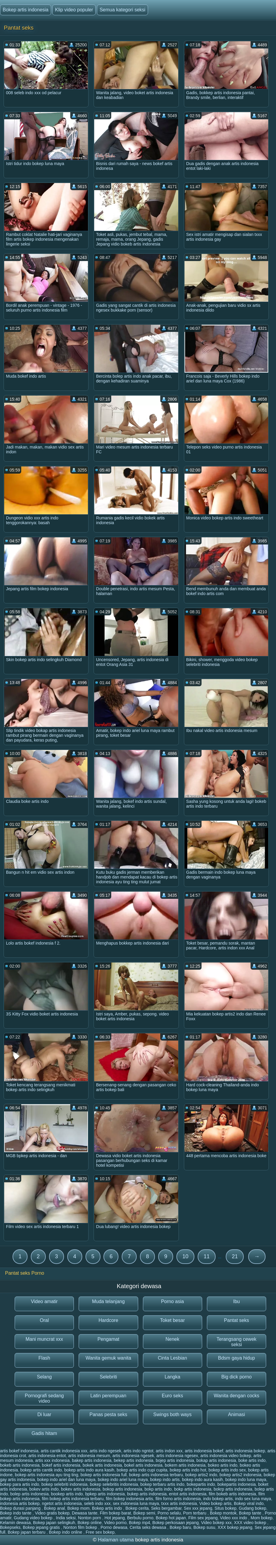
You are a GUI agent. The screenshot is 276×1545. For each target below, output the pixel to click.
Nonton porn (90, 1517)
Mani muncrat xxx (44, 1339)
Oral (44, 1320)
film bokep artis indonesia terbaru (72, 1498)
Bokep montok (223, 1513)
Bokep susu (204, 1527)
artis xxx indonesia (52, 1460)
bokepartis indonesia (236, 1484)
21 (235, 1256)
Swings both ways (172, 1414)
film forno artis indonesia (178, 1498)
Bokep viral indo (249, 1503)
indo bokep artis (218, 1498)
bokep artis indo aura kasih (89, 1470)
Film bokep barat (115, 1513)
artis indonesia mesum (89, 1455)
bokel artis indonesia (143, 1465)
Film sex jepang (203, 1517)
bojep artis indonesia (175, 1460)
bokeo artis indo (222, 1465)
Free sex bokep (100, 1532)
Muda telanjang (108, 1301)
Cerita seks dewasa (148, 1527)
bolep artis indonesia (29, 1493)
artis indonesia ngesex (177, 1455)
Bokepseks (10, 1527)
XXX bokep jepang (235, 1527)
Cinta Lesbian (172, 1358)
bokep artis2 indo (201, 1474)
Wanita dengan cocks (236, 1395)
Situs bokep (226, 1508)
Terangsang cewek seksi (236, 1342)
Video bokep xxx (216, 1522)
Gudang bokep (252, 1508)
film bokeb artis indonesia (232, 1493)
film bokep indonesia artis (129, 1498)
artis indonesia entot (47, 1455)
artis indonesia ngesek (133, 1455)
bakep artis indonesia (91, 1460)
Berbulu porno (140, 1517)
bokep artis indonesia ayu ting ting (46, 1474)
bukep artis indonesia (147, 1493)
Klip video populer (74, 9)
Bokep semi (144, 1513)
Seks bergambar (166, 1508)
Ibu (236, 1301)
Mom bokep (261, 1517)
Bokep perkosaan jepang (176, 1522)
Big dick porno (236, 1376)
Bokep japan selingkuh (54, 1522)
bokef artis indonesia (61, 1465)
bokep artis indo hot (188, 1470)
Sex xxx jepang (198, 1508)
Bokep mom (78, 1508)
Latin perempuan (108, 1395)
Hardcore (108, 1320)
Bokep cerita (137, 1508)
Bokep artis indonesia (25, 9)
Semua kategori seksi (122, 9)
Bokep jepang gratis (42, 1527)
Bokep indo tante (16, 1513)
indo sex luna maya (253, 1498)
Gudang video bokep (34, 1517)
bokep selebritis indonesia (114, 1484)
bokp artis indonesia (192, 1489)
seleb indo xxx (97, 1503)
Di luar (44, 1414)
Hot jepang (114, 1517)
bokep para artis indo (19, 1484)
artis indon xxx (169, 1450)
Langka (172, 1376)
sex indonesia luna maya (136, 1503)
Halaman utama (116, 1540)
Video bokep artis (215, 1503)
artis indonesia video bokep (225, 1455)
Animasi (236, 1414)
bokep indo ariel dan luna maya (66, 1479)
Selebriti (108, 1376)
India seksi (66, 1517)
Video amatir (44, 1301)
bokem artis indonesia (185, 1465)
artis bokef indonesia (19, 1450)
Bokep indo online (66, 1532)
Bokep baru (180, 1527)
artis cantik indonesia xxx (64, 1450)
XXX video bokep (250, 1522)
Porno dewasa (113, 1527)
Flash (44, 1358)
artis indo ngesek (105, 1450)
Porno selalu (169, 1513)
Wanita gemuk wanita (108, 1358)
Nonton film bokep (80, 1527)
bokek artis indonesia (102, 1465)
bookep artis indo (67, 1493)
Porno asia (172, 1301)
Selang (44, 1376)
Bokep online (89, 1522)
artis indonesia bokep (245, 1450)
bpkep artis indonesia (105, 1493)
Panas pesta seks (108, 1414)
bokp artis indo (158, 1489)
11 (207, 1256)
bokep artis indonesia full (103, 1474)
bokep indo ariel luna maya (123, 1479)
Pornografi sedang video (44, 1398)
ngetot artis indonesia (62, 1503)
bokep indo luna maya (245, 1479)
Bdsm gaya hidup (236, 1358)
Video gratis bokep (52, 1513)
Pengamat (108, 1339)
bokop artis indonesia (122, 1489)
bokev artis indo (44, 1489)
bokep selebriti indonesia (65, 1484)
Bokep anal (54, 1508)
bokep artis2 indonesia (240, 1474)
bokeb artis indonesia (19, 1465)
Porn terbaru (195, 1513)
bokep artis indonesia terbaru (156, 1474)
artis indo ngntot (138, 1450)
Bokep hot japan (171, 1517)
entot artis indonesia (187, 1493)
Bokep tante (251, 1513)
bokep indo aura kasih (202, 1479)
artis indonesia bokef (204, 1450)
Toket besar (172, 1320)
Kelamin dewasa (15, 1522)
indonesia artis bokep (19, 1503)
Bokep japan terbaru (27, 1532)
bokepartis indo (201, 1484)
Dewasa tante (84, 1513)
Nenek (172, 1339)
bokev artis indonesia (80, 1489)
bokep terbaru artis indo (162, 1484)
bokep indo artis (165, 1479)
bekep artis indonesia (133, 1460)
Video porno (115, 1522)
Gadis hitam (44, 1433)
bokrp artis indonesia (233, 1489)
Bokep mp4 (139, 1522)
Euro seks (172, 1395)
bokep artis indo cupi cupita (142, 1470)
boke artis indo (252, 1460)
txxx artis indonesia (179, 1503)
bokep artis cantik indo (41, 1470)
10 (185, 1256)
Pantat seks (236, 1320)
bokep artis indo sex (227, 1470)
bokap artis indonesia (216, 1460)
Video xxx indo (234, 1517)
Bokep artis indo (107, 1508)
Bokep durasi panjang (21, 1508)
